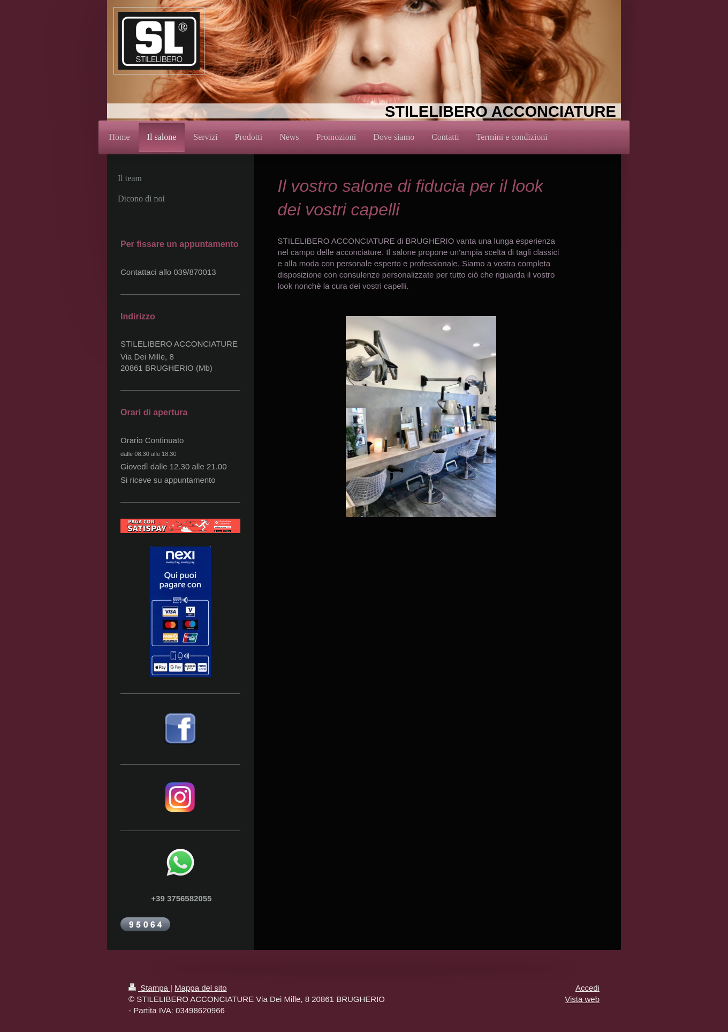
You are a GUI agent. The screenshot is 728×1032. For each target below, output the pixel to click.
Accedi (587, 987)
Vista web (582, 999)
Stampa (149, 987)
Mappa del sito (201, 987)
